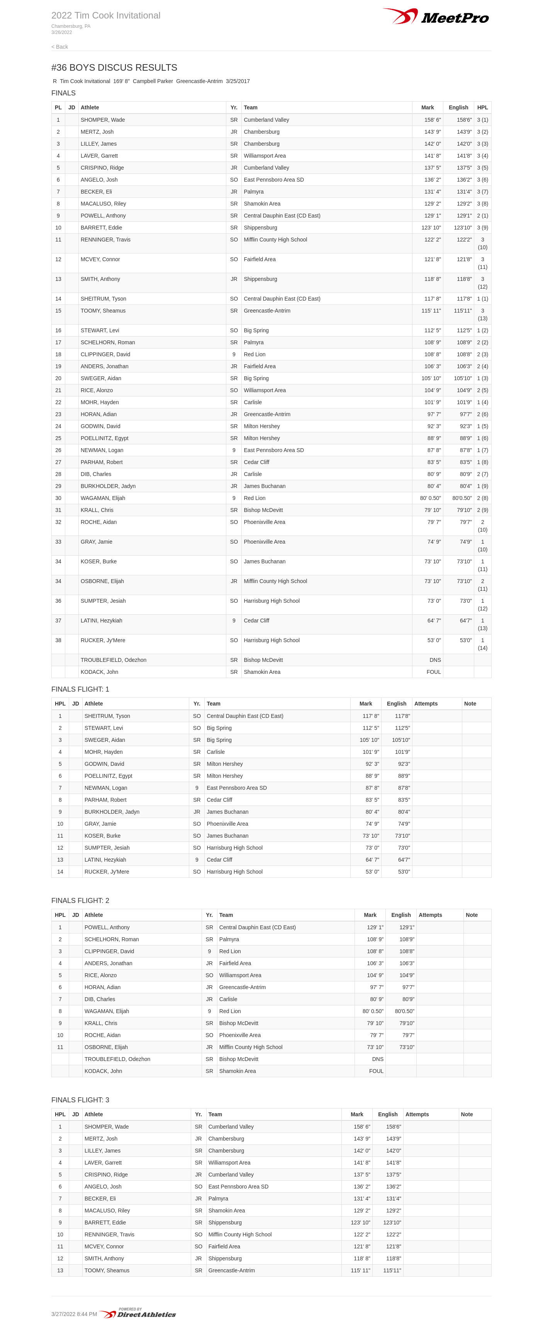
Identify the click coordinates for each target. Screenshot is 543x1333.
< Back (59, 47)
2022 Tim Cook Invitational (106, 15)
